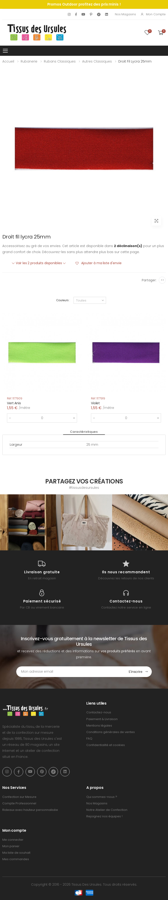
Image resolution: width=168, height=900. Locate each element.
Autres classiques (97, 61)
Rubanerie (29, 61)
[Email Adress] (70, 671)
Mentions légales (99, 725)
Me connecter (12, 839)
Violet (95, 403)
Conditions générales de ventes (110, 732)
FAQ (89, 738)
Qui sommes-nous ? (101, 796)
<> (162, 280)
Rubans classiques (60, 61)
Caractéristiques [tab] (84, 432)
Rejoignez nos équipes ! (104, 816)
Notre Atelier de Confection (106, 810)
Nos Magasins (125, 14)
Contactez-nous (98, 712)
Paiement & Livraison (102, 719)
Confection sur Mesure (19, 796)
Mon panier (10, 846)
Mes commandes (15, 859)
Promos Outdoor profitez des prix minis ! (84, 4)
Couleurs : (63, 300)
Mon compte (153, 14)
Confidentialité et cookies (105, 745)
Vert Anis (14, 403)
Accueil (8, 61)
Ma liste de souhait (16, 852)
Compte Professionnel (19, 803)
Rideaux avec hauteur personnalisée (30, 810)
